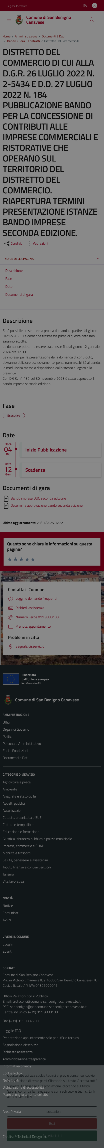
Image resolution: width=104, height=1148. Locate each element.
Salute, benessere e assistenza (25, 860)
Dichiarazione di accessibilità (23, 1087)
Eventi (7, 951)
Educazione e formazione (21, 831)
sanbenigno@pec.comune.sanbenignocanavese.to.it (48, 1006)
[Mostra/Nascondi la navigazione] (9, 19)
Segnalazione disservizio (20, 1044)
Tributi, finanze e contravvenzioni (27, 867)
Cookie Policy (12, 1073)
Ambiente (10, 789)
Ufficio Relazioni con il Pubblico (25, 996)
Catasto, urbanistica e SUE (22, 817)
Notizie (8, 905)
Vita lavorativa (13, 881)
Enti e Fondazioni (15, 750)
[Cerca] (92, 19)
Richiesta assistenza (18, 1052)
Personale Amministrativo (22, 743)
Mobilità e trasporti (16, 853)
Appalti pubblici (14, 803)
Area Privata (12, 1111)
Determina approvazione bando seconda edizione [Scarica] (47, 505)
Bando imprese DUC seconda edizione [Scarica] (38, 498)
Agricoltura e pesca (17, 782)
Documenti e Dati (15, 757)
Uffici (6, 722)
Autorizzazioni (13, 810)
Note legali (11, 1080)
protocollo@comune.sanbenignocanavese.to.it (46, 1001)
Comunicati (11, 912)
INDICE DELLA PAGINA (52, 258)
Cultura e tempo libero (19, 824)
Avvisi (7, 919)
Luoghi (7, 944)
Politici (7, 736)
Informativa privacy (17, 1066)
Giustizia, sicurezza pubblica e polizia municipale (37, 838)
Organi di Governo (16, 729)
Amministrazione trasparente (24, 1059)
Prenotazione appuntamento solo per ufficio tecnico (41, 1037)
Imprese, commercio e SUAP (23, 845)
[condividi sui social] (13, 243)
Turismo (8, 874)
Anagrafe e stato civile (19, 796)
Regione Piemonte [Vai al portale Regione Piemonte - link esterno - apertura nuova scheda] (17, 6)
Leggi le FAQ (12, 1030)
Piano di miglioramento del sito (25, 1094)
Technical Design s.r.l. (33, 1136)
